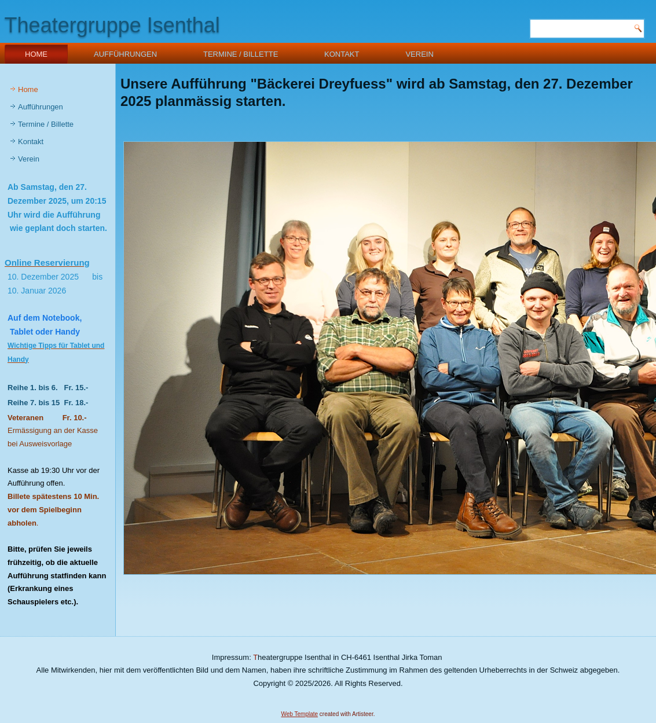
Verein (419, 54)
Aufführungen (125, 54)
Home (36, 54)
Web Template (299, 714)
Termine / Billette (240, 54)
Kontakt (341, 54)
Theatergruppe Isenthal (112, 25)
